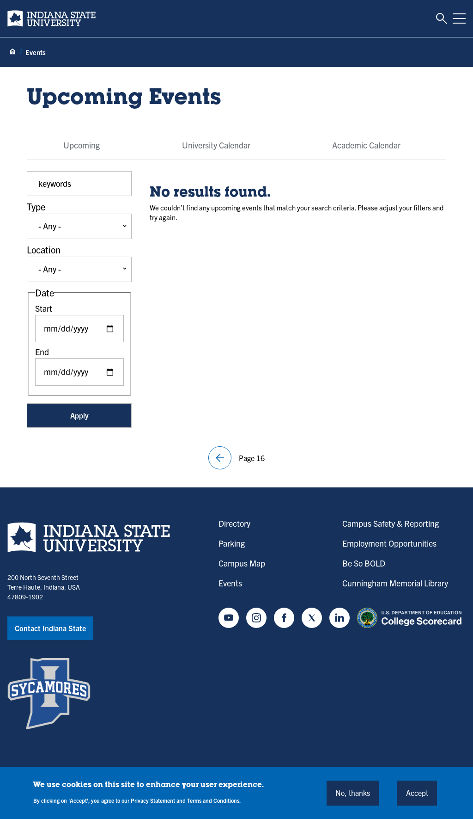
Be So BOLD (363, 563)
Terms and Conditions (213, 800)
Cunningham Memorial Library (395, 583)
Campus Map (241, 563)
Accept (417, 792)
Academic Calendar (366, 145)
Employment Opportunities (389, 543)
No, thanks (352, 792)
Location (44, 249)
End (42, 351)
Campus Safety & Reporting (390, 523)
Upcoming (81, 145)
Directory (234, 523)
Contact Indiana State (50, 628)
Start (43, 308)
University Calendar (216, 145)
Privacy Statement (153, 800)
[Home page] (12, 52)
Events (230, 583)
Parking (231, 543)
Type (36, 206)
